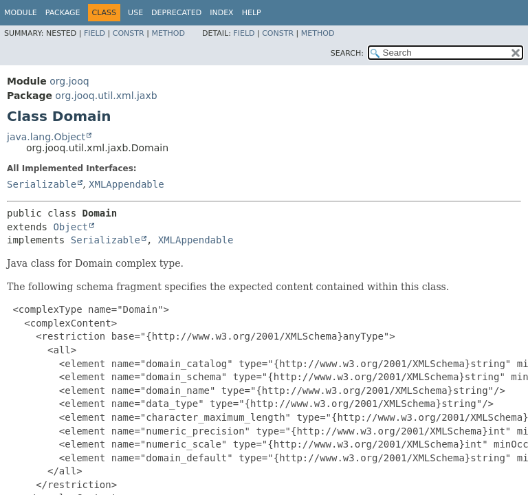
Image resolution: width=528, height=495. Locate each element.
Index (221, 12)
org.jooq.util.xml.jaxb (106, 95)
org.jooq (69, 81)
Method (168, 33)
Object (70, 226)
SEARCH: (347, 53)
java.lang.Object (46, 136)
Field (94, 33)
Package (62, 12)
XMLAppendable (126, 184)
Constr (128, 33)
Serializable (41, 184)
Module (20, 12)
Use (135, 12)
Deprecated (176, 12)
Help (251, 12)
